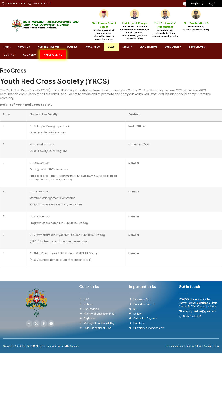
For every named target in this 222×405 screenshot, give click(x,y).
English (195, 3)
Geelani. (74, 346)
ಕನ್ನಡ (212, 3)
